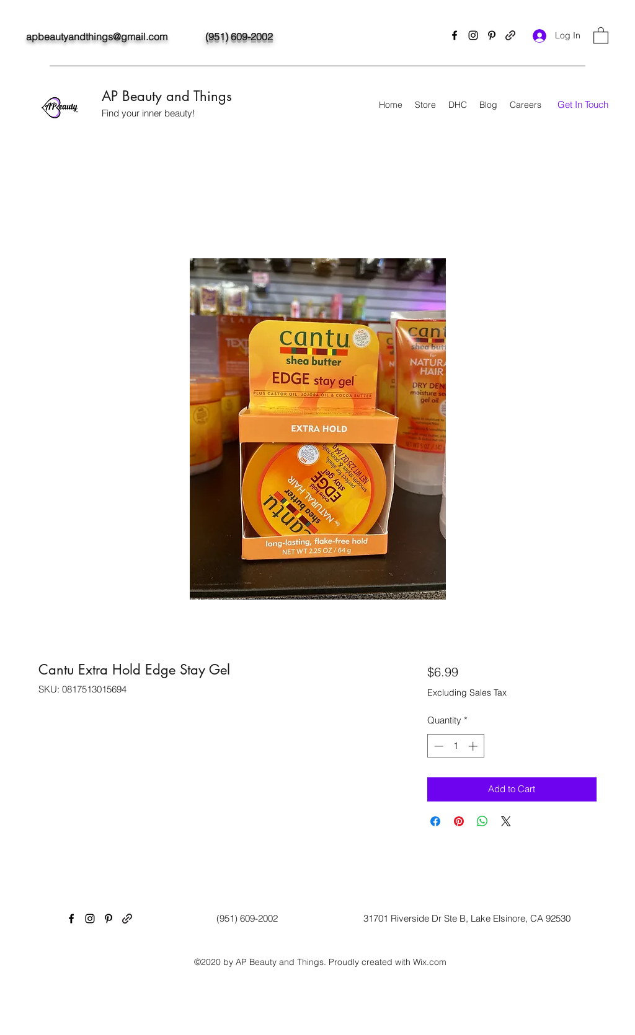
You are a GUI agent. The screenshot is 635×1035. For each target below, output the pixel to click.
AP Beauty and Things (167, 96)
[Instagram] (473, 35)
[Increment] (474, 746)
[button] (600, 35)
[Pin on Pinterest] (458, 821)
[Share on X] (506, 821)
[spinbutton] (455, 746)
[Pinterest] (492, 35)
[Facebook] (454, 35)
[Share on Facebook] (435, 821)
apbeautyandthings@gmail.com (96, 36)
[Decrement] (437, 746)
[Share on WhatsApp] (482, 821)
